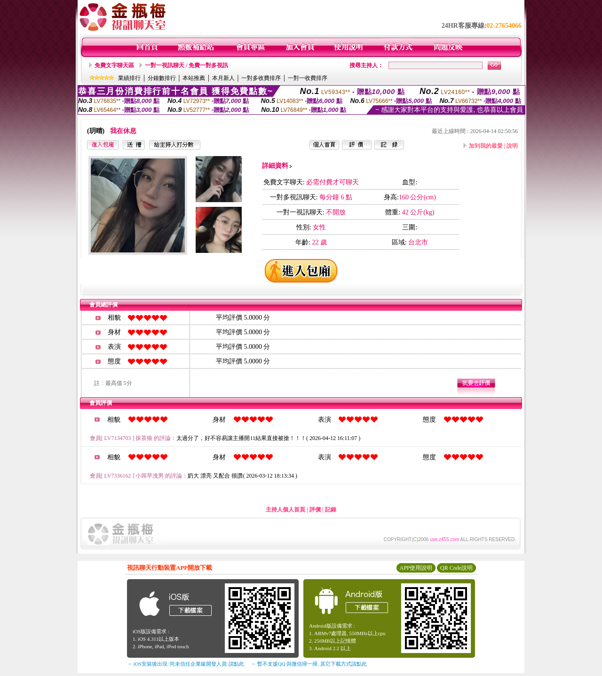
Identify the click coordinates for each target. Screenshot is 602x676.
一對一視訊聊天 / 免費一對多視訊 (186, 65)
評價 (315, 509)
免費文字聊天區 (114, 65)
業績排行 (129, 78)
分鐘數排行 (162, 78)
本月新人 (223, 78)
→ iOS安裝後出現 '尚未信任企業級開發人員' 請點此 (185, 664)
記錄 (330, 509)
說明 (512, 145)
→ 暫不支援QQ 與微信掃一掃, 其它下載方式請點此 (309, 664)
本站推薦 (193, 78)
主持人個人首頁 (285, 509)
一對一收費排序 (307, 78)
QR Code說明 (456, 568)
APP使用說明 (415, 568)
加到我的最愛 (486, 145)
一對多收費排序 (261, 78)
